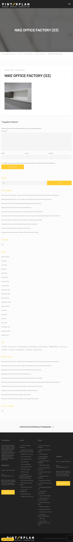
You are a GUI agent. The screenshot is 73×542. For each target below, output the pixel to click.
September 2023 (6, 300)
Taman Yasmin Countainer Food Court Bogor (44, 518)
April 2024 (4, 271)
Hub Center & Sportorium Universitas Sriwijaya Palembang (26, 473)
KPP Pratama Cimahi (26, 483)
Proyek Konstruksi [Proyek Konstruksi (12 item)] (20, 348)
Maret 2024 (4, 275)
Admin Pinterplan (20, 70)
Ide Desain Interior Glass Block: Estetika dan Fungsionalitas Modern (20, 230)
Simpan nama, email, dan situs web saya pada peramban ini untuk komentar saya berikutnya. (29, 161)
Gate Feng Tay (25, 459)
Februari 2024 (5, 279)
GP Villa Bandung (25, 461)
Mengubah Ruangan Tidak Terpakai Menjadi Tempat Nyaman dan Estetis (21, 201)
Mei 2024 (3, 267)
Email (26, 151)
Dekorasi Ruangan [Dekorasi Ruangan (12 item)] (22, 344)
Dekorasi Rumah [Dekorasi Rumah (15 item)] (33, 344)
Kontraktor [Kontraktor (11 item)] (11, 348)
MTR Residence (43, 452)
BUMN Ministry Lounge (27, 452)
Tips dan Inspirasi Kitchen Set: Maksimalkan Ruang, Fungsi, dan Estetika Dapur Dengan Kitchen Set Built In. (30, 214)
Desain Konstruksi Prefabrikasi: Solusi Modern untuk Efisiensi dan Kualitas (21, 218)
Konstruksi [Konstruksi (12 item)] (4, 348)
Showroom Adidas (44, 503)
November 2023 (5, 292)
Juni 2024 (4, 263)
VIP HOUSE (42, 514)
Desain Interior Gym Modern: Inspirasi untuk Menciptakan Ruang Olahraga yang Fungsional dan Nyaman (30, 193)
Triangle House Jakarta (45, 508)
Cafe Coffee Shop (26, 454)
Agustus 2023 (5, 304)
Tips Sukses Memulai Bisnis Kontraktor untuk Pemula (16, 226)
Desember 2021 (5, 325)
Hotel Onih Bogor (25, 466)
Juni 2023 (4, 312)
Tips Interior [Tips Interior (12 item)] (29, 348)
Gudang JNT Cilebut (26, 464)
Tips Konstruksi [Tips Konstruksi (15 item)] (37, 348)
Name (3, 151)
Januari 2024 (5, 283)
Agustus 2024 (5, 255)
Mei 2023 (3, 316)
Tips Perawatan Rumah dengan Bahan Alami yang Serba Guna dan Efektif (21, 209)
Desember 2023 (5, 288)
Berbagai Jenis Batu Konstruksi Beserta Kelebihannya (16, 205)
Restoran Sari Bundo (44, 477)
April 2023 (4, 321)
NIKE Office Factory (44, 462)
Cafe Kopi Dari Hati (26, 456)
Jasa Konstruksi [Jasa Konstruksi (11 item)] (63, 344)
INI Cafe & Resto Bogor (27, 477)
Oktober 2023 (5, 296)
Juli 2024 (3, 259)
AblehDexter (65, 534)
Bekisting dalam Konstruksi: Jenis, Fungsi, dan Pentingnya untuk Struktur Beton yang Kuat (26, 197)
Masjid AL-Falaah (25, 490)
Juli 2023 (3, 308)
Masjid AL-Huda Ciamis (27, 492)
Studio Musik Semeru (45, 505)
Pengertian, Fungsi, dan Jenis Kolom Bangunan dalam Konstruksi (19, 222)
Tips (2, 242)
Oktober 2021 (5, 333)
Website (51, 151)
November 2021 (5, 329)
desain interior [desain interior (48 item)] (53, 345)
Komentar (4, 131)
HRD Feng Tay (24, 469)
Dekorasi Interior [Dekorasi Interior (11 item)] (12, 344)
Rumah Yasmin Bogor (45, 492)
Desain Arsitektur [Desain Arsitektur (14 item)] (43, 344)
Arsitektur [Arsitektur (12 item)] (4, 344)
